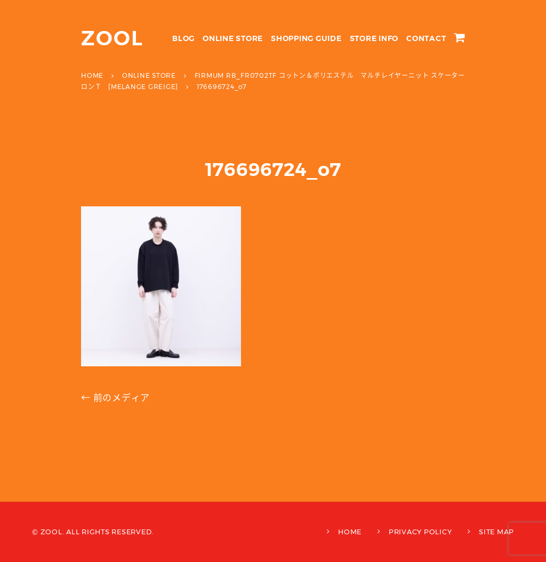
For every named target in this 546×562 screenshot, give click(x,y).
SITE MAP (496, 531)
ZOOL (112, 38)
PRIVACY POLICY (420, 531)
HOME (350, 531)
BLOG (183, 38)
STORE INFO (374, 38)
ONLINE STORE (233, 38)
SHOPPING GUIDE (306, 38)
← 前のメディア (115, 397)
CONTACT (426, 38)
